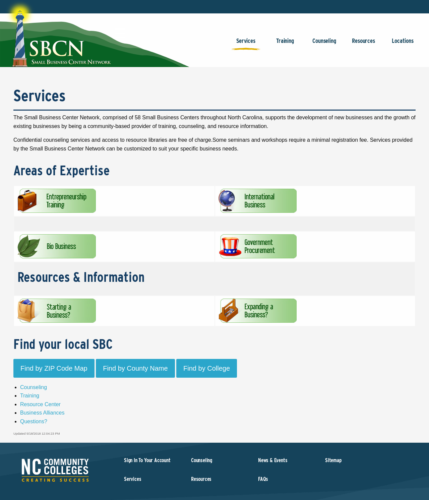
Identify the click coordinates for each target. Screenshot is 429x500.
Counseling (324, 44)
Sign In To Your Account (147, 460)
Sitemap (333, 460)
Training (285, 44)
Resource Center (40, 404)
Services (246, 44)
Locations (402, 44)
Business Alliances (42, 413)
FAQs (263, 479)
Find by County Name (135, 368)
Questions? (33, 421)
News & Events (273, 460)
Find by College (206, 368)
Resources (363, 44)
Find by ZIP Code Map (53, 368)
